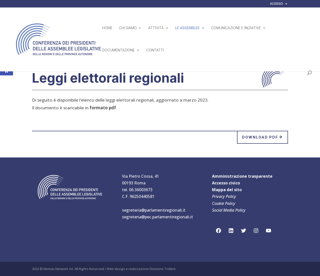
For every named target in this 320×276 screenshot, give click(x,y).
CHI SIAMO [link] (128, 28)
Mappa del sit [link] (225, 189)
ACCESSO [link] (276, 4)
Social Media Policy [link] (229, 210)
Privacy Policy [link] (224, 196)
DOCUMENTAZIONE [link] (118, 50)
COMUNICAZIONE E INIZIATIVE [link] (236, 28)
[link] (58, 38)
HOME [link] (107, 28)
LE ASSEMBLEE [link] (187, 28)
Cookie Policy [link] (223, 203)
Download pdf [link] (260, 137)
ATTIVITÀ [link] (156, 28)
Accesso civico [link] (226, 183)
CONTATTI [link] (155, 50)
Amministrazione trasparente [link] (242, 176)
